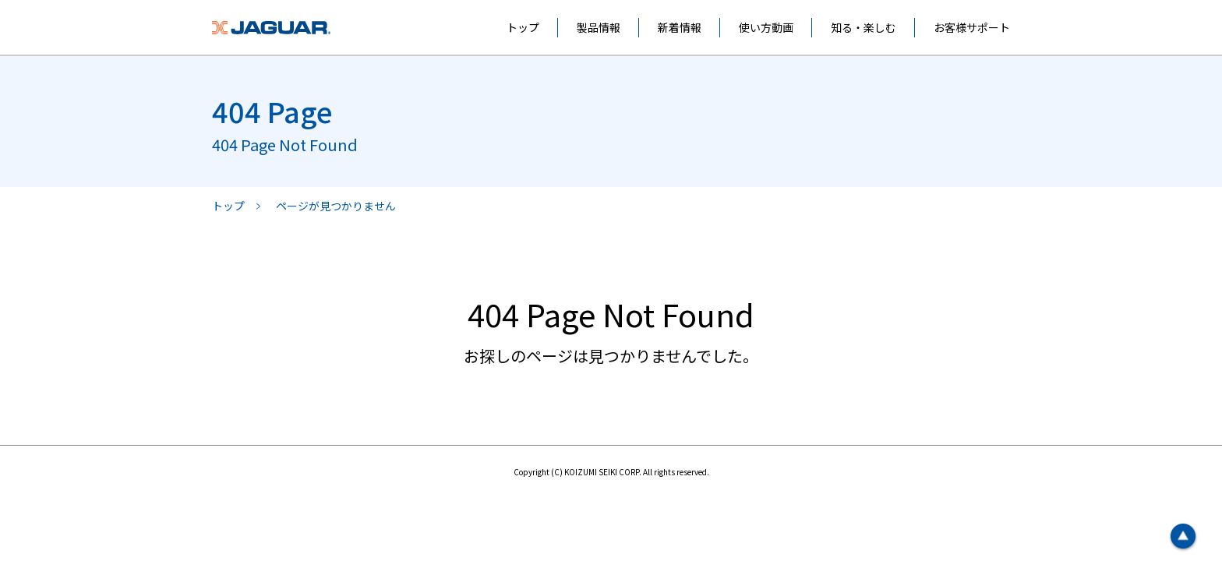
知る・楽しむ (863, 27)
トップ (523, 27)
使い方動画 (766, 27)
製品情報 (598, 27)
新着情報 (679, 27)
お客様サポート (972, 27)
